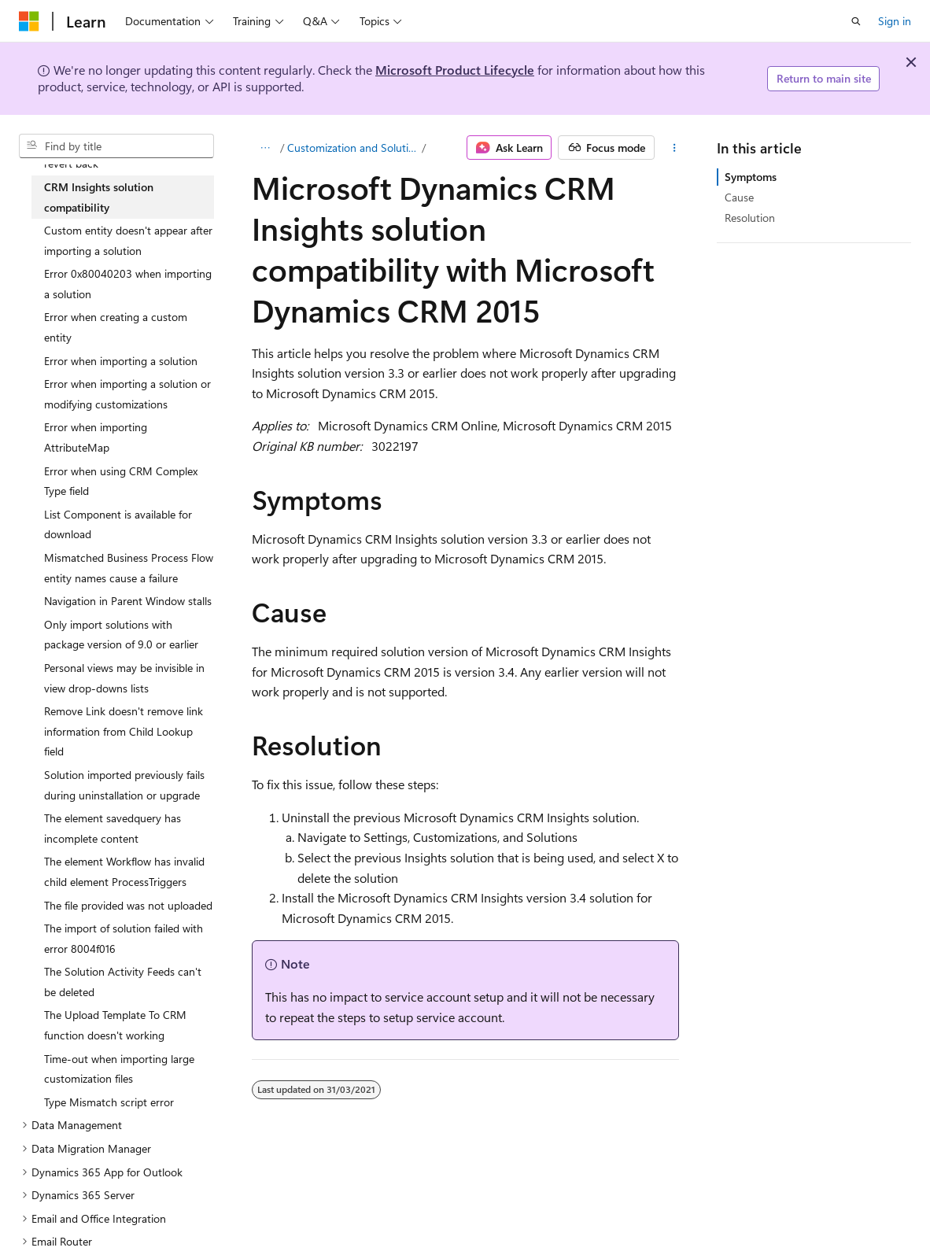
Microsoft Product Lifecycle (454, 69)
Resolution (750, 217)
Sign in (894, 20)
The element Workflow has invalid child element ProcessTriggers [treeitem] (124, 871)
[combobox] (116, 146)
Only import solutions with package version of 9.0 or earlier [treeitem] (121, 634)
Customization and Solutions (353, 147)
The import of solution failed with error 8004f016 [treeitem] (123, 938)
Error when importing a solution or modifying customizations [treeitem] (127, 394)
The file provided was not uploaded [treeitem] (128, 905)
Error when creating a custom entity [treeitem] (115, 327)
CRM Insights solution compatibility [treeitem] (98, 197)
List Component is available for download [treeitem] (118, 524)
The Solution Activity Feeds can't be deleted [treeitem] (122, 981)
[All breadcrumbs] (265, 148)
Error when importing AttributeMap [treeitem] (95, 437)
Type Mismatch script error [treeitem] (109, 1101)
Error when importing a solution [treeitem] (120, 360)
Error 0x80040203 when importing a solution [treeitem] (128, 283)
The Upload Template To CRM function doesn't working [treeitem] (115, 1025)
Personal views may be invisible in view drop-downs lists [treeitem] (124, 678)
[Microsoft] (29, 21)
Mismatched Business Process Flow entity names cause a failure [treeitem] (128, 567)
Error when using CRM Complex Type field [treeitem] (120, 481)
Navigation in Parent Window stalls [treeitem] (128, 600)
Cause (739, 197)
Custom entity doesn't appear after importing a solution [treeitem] (128, 240)
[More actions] (674, 148)
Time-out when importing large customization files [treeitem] (119, 1069)
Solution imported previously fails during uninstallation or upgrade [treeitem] (124, 785)
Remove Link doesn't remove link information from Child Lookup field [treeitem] (123, 731)
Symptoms (751, 176)
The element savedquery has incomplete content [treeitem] (112, 828)
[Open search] (856, 21)
